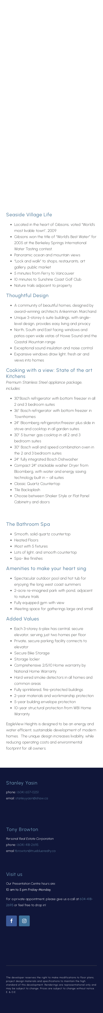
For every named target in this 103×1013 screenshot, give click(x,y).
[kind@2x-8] (18, 949)
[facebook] (11, 921)
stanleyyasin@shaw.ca (31, 798)
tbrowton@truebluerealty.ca (35, 851)
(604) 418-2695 (27, 845)
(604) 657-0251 (28, 792)
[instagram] (24, 921)
